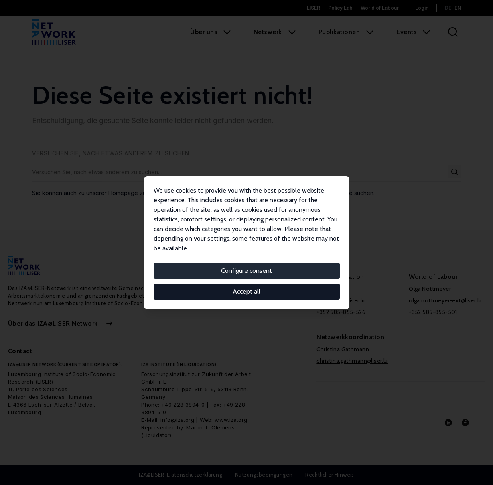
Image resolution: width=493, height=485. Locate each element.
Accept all (246, 291)
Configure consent (246, 270)
